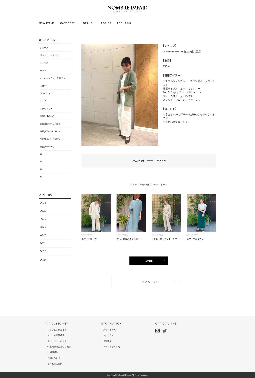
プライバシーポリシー (58, 341)
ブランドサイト (111, 346)
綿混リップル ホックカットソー (181, 88)
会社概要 (107, 341)
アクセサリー (46, 108)
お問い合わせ (53, 358)
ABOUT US (124, 23)
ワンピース (45, 93)
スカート (44, 85)
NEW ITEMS (47, 23)
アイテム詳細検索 (55, 335)
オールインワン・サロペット (53, 78)
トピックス (108, 335)
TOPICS (106, 23)
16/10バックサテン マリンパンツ (182, 92)
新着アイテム (109, 329)
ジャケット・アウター (50, 55)
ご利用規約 (52, 352)
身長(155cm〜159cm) (50, 131)
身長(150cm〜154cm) (50, 124)
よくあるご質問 (54, 363)
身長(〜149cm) (47, 116)
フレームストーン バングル (178, 96)
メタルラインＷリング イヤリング (182, 99)
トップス (44, 63)
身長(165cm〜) (47, 146)
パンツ (43, 70)
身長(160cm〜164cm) (50, 139)
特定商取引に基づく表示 (59, 346)
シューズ (44, 47)
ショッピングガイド (57, 329)
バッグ (43, 101)
